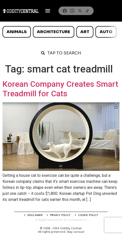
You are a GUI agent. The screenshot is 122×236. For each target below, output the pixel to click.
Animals (17, 31)
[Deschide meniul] (47, 11)
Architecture (53, 31)
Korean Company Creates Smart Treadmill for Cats (60, 88)
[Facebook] (65, 11)
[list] (61, 32)
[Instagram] (72, 11)
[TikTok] (87, 11)
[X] (80, 11)
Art (84, 31)
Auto (106, 31)
